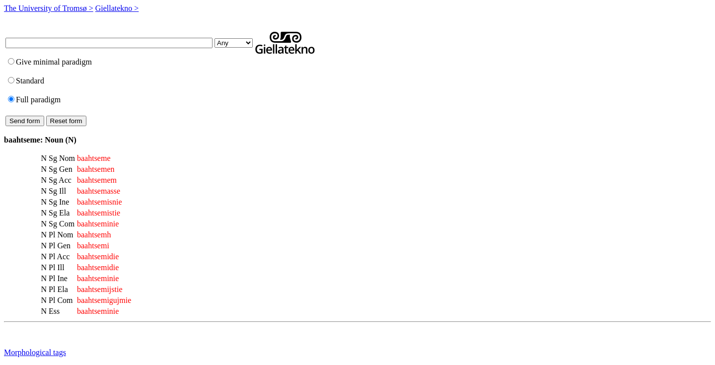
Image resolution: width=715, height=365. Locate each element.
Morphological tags (35, 352)
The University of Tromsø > (48, 8)
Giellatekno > (117, 8)
